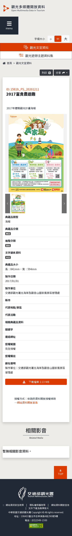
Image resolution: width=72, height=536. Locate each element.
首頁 (7, 63)
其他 (8, 245)
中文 (8, 257)
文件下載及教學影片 (38, 508)
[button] (51, 39)
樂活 (8, 233)
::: (3, 505)
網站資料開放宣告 (27, 402)
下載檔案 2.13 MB (36, 382)
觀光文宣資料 (24, 63)
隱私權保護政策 (38, 505)
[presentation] (7, 203)
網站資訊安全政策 (15, 505)
